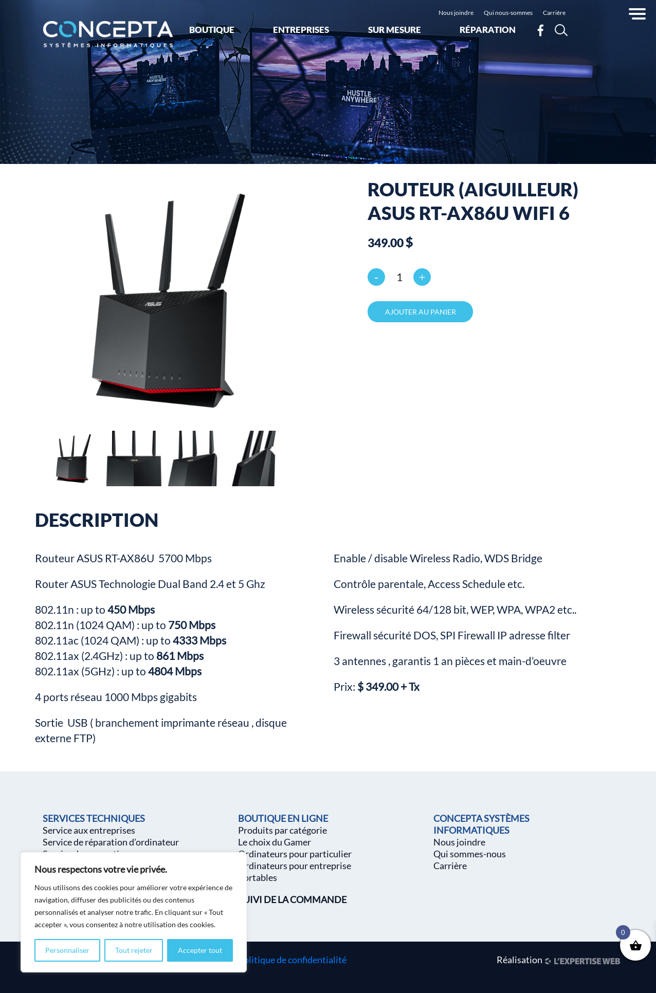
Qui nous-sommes (508, 12)
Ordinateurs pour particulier (295, 853)
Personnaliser (67, 950)
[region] (134, 912)
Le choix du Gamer (274, 842)
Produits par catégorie (282, 830)
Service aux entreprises (89, 830)
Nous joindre (456, 12)
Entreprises (301, 29)
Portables (257, 877)
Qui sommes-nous (469, 853)
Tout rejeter (134, 950)
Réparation (488, 29)
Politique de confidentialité (292, 959)
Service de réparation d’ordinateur (111, 842)
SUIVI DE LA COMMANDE (292, 899)
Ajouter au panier (420, 311)
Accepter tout (200, 950)
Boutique (211, 29)
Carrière (554, 12)
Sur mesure (394, 29)
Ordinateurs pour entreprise (294, 865)
